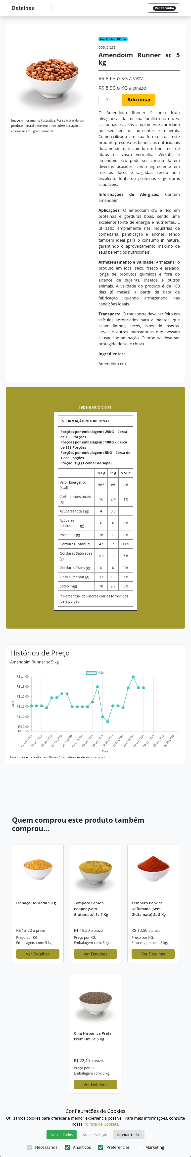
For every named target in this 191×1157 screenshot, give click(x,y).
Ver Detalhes (38, 954)
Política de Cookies (101, 1124)
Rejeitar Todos (128, 1134)
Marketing (150, 1147)
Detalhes (23, 7)
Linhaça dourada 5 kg (36, 902)
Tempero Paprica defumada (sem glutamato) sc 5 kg (149, 908)
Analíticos (78, 1147)
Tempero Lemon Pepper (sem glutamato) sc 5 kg (91, 908)
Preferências (114, 1147)
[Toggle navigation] (45, 7)
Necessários (42, 1147)
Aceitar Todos (61, 1134)
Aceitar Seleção (95, 1134)
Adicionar (139, 99)
